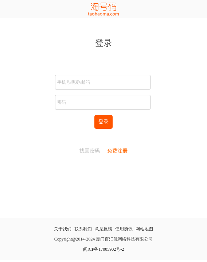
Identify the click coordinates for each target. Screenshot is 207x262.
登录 (103, 121)
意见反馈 (103, 228)
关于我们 (62, 228)
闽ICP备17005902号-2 (103, 249)
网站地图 (144, 228)
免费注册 (117, 151)
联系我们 (83, 228)
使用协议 (124, 228)
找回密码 (89, 151)
